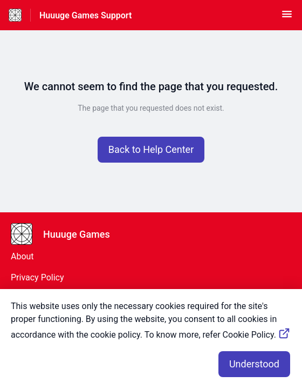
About (22, 256)
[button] (286, 17)
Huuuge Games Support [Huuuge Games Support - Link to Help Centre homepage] (85, 15)
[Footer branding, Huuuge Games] (66, 234)
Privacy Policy (37, 277)
